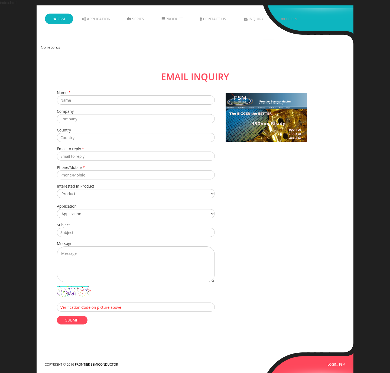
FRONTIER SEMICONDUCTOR (96, 364)
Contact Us (213, 18)
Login (289, 18)
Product (172, 18)
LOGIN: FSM (336, 364)
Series (135, 18)
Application (96, 18)
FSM (59, 18)
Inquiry (254, 18)
